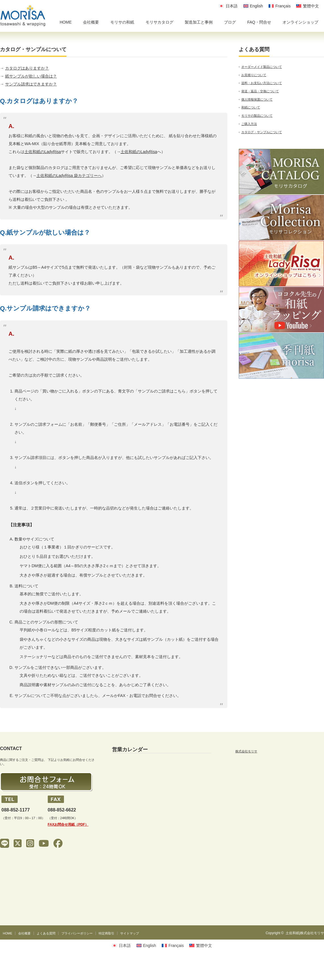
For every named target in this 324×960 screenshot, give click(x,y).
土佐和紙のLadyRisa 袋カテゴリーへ (69, 175)
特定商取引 (106, 933)
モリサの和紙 (122, 22)
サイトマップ (129, 933)
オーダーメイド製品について (261, 66)
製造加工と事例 (199, 22)
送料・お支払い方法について (261, 83)
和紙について (250, 107)
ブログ (230, 22)
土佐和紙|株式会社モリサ (305, 933)
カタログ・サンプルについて (261, 132)
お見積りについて (253, 75)
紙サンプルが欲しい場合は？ (31, 76)
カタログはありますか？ (27, 68)
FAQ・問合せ (259, 22)
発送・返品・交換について (260, 91)
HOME (66, 22)
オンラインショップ (300, 22)
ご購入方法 (249, 124)
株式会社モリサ (246, 751)
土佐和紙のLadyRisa (42, 151)
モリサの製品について (257, 115)
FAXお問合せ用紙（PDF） (68, 825)
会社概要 (91, 22)
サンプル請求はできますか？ (31, 84)
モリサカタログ (159, 22)
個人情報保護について (257, 99)
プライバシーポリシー (77, 933)
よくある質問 (46, 933)
